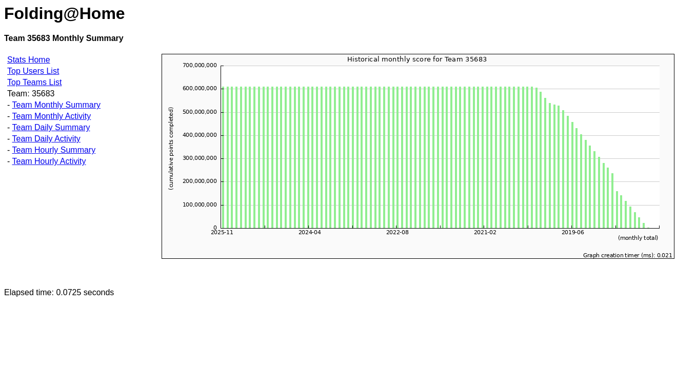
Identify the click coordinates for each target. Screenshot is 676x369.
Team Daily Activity (46, 138)
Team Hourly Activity (49, 161)
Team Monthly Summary (56, 104)
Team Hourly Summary (53, 150)
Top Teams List (34, 82)
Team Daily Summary (51, 127)
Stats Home (28, 59)
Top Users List (33, 71)
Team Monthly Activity (51, 116)
